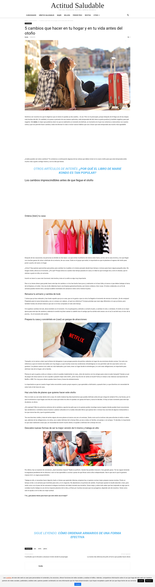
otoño (39, 548)
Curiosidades (31, 15)
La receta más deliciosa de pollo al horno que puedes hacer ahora (108, 557)
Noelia (26, 37)
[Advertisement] (77, 142)
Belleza (67, 15)
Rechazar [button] (149, 580)
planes (45, 548)
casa (35, 548)
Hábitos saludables (46, 15)
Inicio (26, 20)
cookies (9, 578)
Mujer (59, 15)
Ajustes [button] (141, 580)
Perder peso (77, 15)
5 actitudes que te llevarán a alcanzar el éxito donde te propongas (46, 557)
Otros (96, 15)
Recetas (88, 15)
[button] (128, 15)
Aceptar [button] (78, 584)
